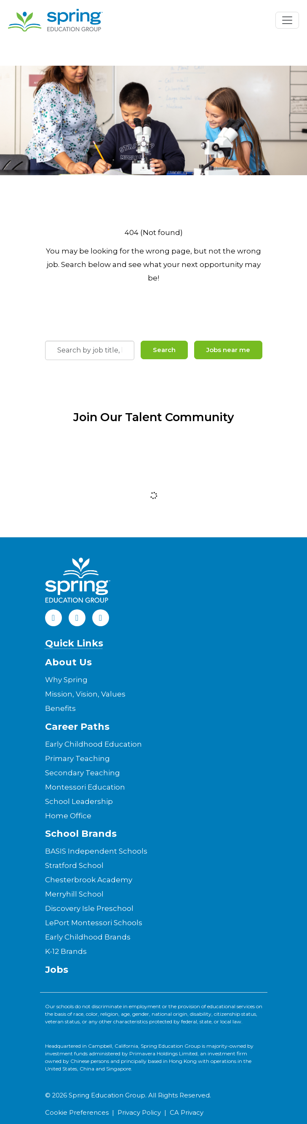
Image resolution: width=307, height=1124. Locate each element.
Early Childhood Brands (88, 937)
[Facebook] (53, 617)
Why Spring (66, 679)
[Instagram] (100, 617)
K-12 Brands (66, 951)
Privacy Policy (139, 1112)
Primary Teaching (77, 758)
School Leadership (79, 801)
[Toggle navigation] (287, 20)
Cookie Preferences (77, 1112)
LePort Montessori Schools (93, 922)
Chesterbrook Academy (88, 880)
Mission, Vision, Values (85, 694)
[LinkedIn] (77, 617)
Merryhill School (74, 894)
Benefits (60, 708)
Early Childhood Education (93, 744)
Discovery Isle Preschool (89, 908)
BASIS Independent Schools (96, 851)
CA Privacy (186, 1112)
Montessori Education (85, 787)
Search (164, 350)
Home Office (68, 816)
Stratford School (74, 865)
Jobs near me (228, 350)
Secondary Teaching (82, 773)
